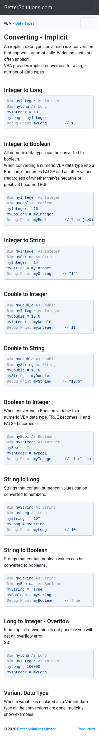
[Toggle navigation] (87, 7)
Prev (81, 729)
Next (91, 729)
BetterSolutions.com (28, 7)
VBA (7, 23)
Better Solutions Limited (36, 729)
